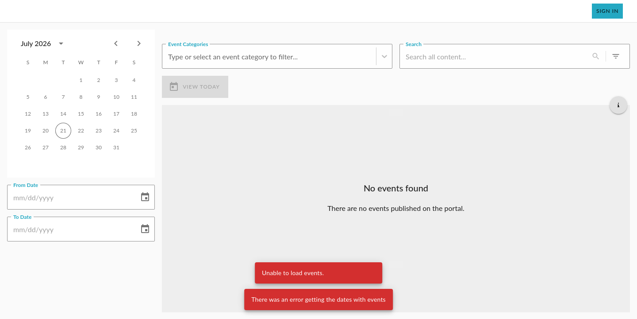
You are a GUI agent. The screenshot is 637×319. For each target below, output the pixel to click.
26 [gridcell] (28, 148)
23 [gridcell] (99, 131)
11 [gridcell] (134, 97)
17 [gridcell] (116, 114)
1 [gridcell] (81, 80)
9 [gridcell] (99, 97)
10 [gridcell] (116, 97)
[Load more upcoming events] (396, 264)
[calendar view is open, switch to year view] (61, 43)
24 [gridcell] (116, 131)
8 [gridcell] (81, 97)
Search (414, 43)
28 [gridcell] (63, 148)
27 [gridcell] (46, 148)
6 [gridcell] (46, 97)
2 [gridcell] (99, 80)
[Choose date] (145, 197)
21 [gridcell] (63, 130)
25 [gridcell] (134, 131)
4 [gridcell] (134, 80)
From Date (25, 184)
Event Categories (188, 43)
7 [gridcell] (63, 97)
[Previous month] (115, 43)
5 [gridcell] (28, 97)
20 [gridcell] (46, 131)
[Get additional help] (618, 104)
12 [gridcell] (28, 114)
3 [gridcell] (116, 80)
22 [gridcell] (81, 131)
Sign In (607, 11)
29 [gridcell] (81, 148)
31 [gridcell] (116, 148)
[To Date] (70, 229)
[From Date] (70, 197)
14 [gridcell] (63, 114)
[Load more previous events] (396, 111)
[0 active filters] (616, 56)
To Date (22, 216)
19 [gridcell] (28, 131)
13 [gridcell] (46, 114)
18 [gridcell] (134, 114)
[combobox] (45, 43)
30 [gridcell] (99, 148)
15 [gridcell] (81, 114)
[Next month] (138, 43)
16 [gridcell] (99, 114)
